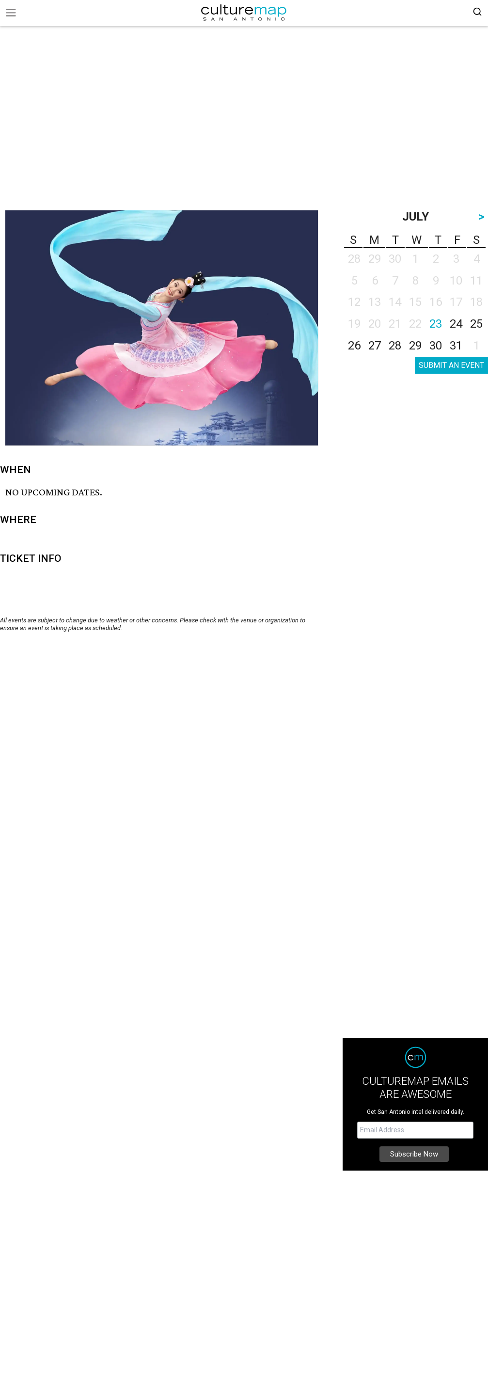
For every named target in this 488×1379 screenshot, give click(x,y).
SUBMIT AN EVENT (451, 365)
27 (374, 345)
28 (395, 345)
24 (456, 324)
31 (456, 345)
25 (476, 324)
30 (435, 345)
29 (415, 345)
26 (354, 345)
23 (435, 324)
